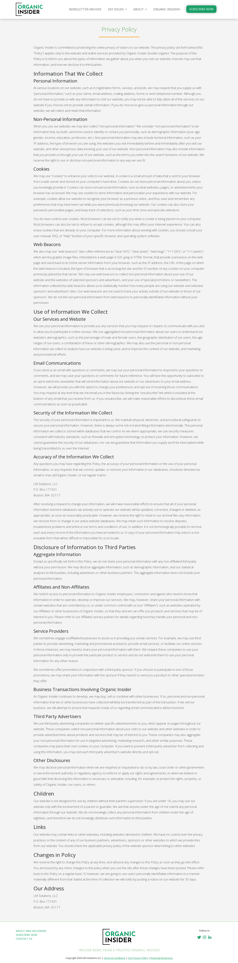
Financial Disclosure (161, 958)
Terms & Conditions (115, 958)
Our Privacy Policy (138, 958)
